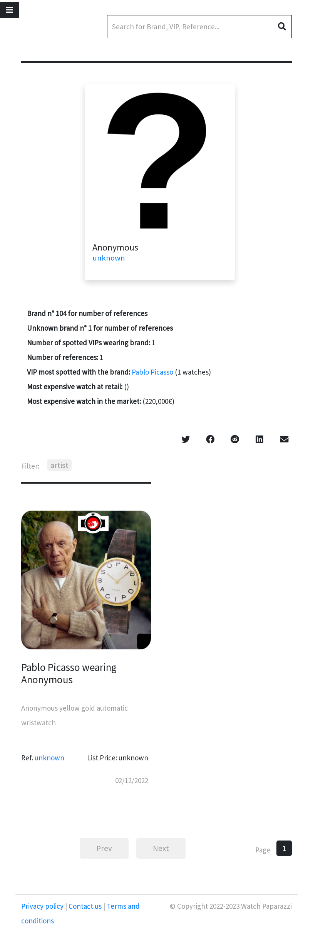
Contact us (85, 906)
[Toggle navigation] (9, 10)
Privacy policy (43, 906)
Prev (104, 848)
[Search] (199, 26)
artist (59, 465)
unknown (108, 258)
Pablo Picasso (152, 372)
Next (161, 848)
